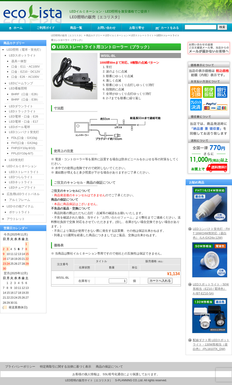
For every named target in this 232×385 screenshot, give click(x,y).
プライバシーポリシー (20, 366)
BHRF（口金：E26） (25, 94)
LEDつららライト (21, 177)
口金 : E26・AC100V (25, 76)
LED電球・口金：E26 (23, 116)
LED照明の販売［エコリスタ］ (96, 17)
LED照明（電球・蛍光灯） (25, 49)
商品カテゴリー (94, 35)
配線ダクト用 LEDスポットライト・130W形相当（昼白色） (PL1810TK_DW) (211, 344)
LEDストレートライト (142, 35)
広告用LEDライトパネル (23, 194)
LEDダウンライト (21, 106)
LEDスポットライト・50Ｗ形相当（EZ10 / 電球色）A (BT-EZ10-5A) (211, 289)
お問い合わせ (106, 27)
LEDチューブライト (22, 187)
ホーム (15, 28)
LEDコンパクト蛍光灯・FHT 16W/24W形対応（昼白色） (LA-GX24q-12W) (211, 233)
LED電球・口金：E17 (23, 121)
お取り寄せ (136, 27)
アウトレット (16, 219)
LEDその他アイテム (20, 206)
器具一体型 (18, 61)
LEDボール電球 (19, 127)
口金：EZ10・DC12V (25, 71)
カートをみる (167, 28)
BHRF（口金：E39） (25, 99)
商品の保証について (109, 366)
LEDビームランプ (21, 83)
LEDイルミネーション (116, 35)
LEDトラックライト (22, 111)
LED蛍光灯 (16, 160)
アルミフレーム (19, 200)
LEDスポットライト (22, 55)
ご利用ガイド (46, 27)
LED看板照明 (18, 88)
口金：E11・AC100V (25, 66)
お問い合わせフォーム (117, 217)
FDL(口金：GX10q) (24, 138)
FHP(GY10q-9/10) (23, 148)
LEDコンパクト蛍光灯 (24, 132)
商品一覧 (76, 27)
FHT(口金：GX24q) (24, 143)
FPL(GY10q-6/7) (22, 153)
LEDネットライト (21, 182)
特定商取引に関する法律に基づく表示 (65, 366)
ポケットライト (19, 212)
